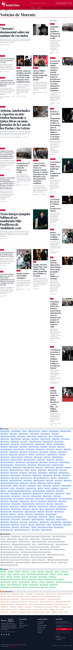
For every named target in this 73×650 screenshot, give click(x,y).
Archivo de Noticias (23, 625)
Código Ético (40, 623)
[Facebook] (1, 634)
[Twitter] (4, 634)
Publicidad (58, 636)
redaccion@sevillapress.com (15, 646)
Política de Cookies (42, 627)
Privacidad (55, 645)
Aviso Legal (40, 630)
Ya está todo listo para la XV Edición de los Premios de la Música (7, 254)
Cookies (60, 645)
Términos (65, 645)
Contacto (39, 632)
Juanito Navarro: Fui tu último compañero (23, 275)
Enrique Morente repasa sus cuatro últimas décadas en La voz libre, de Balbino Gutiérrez (54, 400)
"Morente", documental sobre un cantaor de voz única (7, 60)
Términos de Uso (41, 628)
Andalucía (39, 8)
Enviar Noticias (59, 639)
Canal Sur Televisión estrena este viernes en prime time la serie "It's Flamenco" (7, 83)
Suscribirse (63, 629)
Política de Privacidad (42, 625)
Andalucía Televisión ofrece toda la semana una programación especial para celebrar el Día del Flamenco (7, 154)
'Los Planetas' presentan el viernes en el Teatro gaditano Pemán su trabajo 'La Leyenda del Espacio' (55, 359)
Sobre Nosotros (41, 621)
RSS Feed (21, 627)
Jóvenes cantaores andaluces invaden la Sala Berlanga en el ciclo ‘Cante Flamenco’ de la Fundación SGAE (23, 76)
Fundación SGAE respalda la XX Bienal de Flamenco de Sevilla (23, 167)
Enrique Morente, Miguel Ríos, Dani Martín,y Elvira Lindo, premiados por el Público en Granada (40, 270)
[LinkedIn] (8, 634)
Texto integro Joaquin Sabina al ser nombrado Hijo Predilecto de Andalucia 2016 (55, 170)
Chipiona (33, 8)
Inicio (1, 10)
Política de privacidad (65, 633)
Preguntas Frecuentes (60, 637)
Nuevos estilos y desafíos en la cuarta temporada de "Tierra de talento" (40, 75)
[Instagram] (6, 634)
